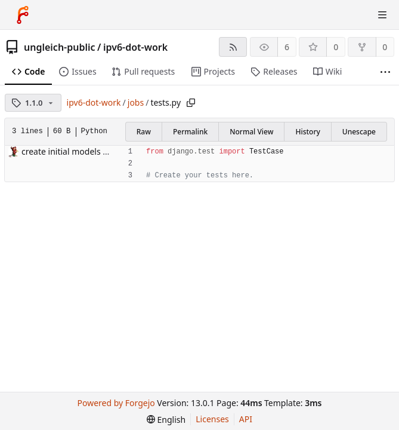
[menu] (166, 419)
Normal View (251, 132)
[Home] (22, 15)
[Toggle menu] (382, 15)
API (245, 419)
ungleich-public (59, 47)
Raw (144, 132)
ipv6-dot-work (135, 47)
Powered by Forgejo (116, 402)
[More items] (385, 72)
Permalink (190, 132)
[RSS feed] (233, 47)
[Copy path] (191, 102)
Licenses (212, 419)
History (307, 132)
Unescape (359, 132)
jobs (136, 102)
